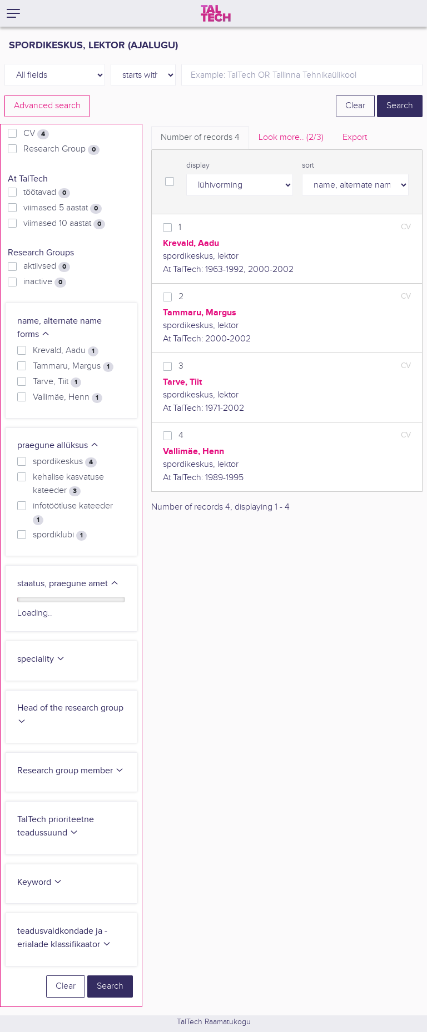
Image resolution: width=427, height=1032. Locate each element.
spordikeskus (65, 461)
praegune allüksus (58, 445)
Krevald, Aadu (65, 350)
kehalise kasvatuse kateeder (68, 484)
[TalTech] (215, 13)
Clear (355, 105)
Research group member (70, 771)
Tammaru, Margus (73, 366)
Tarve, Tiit (57, 381)
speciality (41, 659)
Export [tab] (354, 137)
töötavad (46, 192)
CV (36, 133)
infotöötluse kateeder (73, 513)
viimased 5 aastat (62, 208)
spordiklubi (60, 535)
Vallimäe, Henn (67, 397)
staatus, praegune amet (68, 583)
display (198, 165)
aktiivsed (46, 266)
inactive (44, 282)
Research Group (61, 149)
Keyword (39, 882)
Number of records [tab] (200, 137)
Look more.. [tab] (291, 137)
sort (308, 165)
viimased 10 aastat (64, 223)
